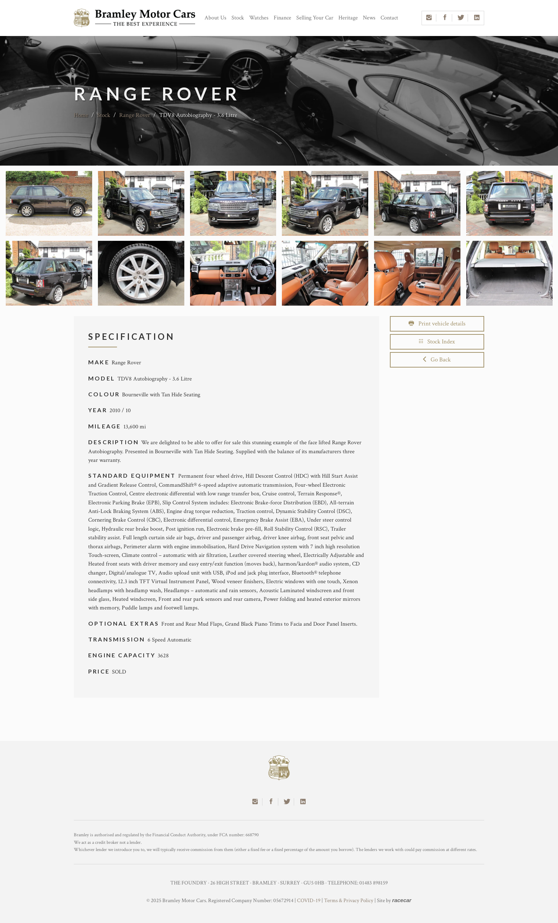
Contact (389, 18)
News (369, 18)
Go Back (437, 360)
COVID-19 (308, 900)
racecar (401, 900)
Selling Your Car (314, 18)
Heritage (348, 18)
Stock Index (437, 342)
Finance (282, 18)
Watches (259, 18)
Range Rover (134, 115)
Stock (237, 18)
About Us (215, 18)
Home (81, 115)
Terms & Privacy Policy (348, 900)
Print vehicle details (437, 324)
